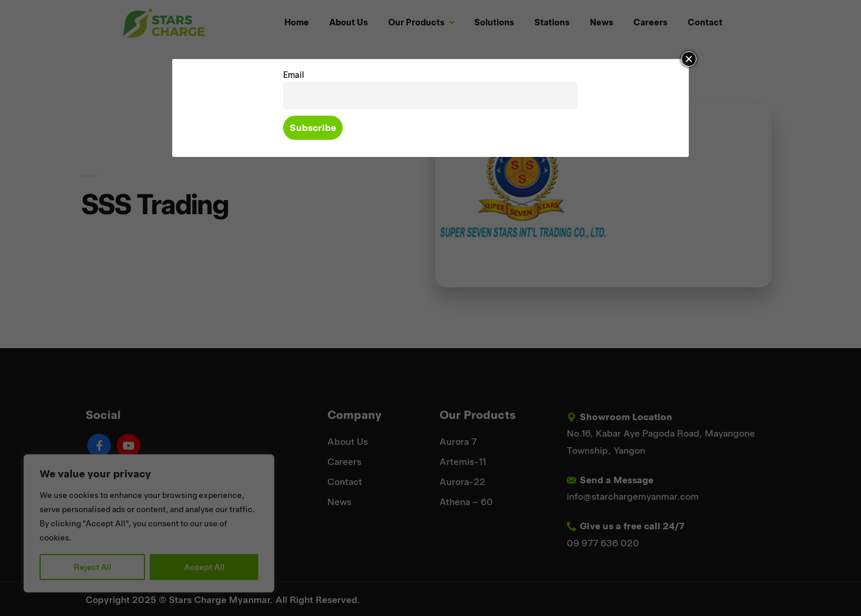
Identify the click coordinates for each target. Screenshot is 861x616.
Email (293, 75)
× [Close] (689, 59)
